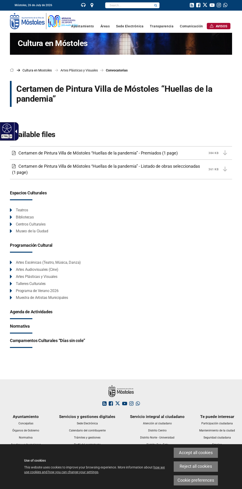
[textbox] (128, 5)
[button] (156, 5)
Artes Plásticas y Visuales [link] (79, 70)
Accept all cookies (196, 452)
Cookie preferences (195, 480)
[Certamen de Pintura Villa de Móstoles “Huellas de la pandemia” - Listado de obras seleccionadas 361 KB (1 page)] (121, 169)
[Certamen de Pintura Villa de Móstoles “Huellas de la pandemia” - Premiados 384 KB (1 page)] (121, 153)
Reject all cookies (196, 466)
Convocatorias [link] (117, 70)
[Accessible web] (6, 128)
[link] (83, 6)
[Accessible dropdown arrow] (15, 131)
